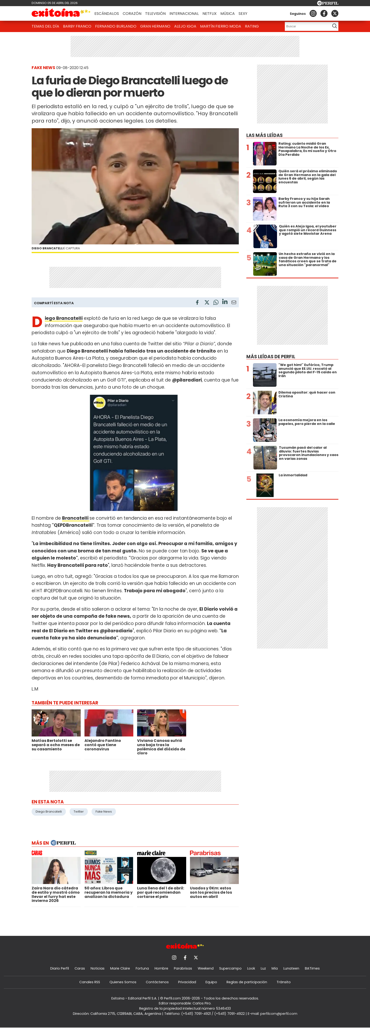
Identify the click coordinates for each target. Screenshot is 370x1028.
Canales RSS (89, 982)
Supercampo (230, 968)
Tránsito (284, 982)
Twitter (79, 812)
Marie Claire (120, 968)
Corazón (132, 13)
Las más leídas (264, 135)
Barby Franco (77, 26)
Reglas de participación (247, 982)
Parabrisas (183, 968)
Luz (263, 968)
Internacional (184, 13)
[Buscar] (306, 26)
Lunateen (291, 968)
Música (227, 13)
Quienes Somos (122, 982)
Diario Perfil (59, 968)
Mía (275, 968)
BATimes (312, 968)
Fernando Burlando (115, 26)
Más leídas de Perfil (270, 357)
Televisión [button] (155, 13)
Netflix (209, 13)
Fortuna (142, 968)
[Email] (233, 303)
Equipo (211, 982)
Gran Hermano (155, 26)
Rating (252, 26)
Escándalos (106, 13)
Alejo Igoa (185, 26)
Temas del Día (45, 26)
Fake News (104, 812)
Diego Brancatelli (49, 812)
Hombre (161, 968)
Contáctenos (157, 982)
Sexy (243, 13)
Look (251, 968)
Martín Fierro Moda (220, 26)
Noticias (98, 968)
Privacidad (187, 982)
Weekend (206, 968)
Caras (80, 968)
